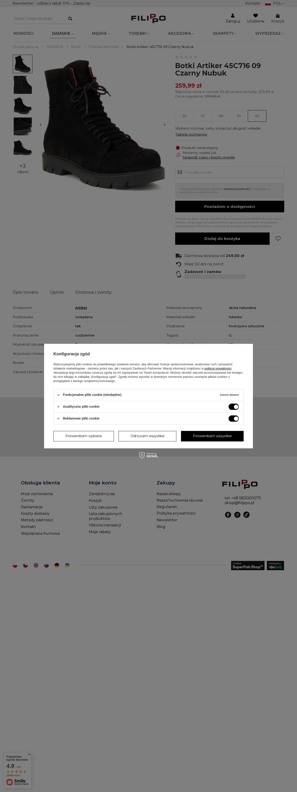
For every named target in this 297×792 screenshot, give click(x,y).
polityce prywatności (217, 368)
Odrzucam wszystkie (148, 436)
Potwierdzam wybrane (83, 436)
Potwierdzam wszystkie (212, 436)
